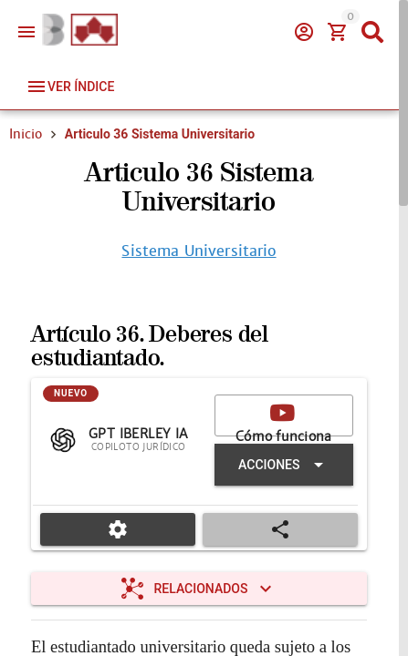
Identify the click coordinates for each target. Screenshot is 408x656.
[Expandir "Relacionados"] (199, 588)
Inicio (25, 134)
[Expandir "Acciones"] (283, 465)
